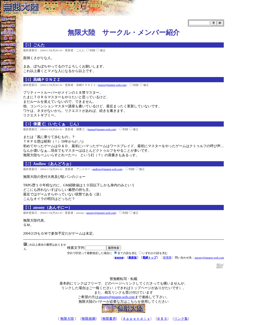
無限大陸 (67, 318)
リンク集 (181, 318)
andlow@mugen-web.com (107, 169)
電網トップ (149, 257)
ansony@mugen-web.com (101, 212)
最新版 (132, 257)
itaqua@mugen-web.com (102, 129)
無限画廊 (88, 318)
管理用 (167, 257)
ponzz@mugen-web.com (112, 85)
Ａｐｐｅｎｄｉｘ (136, 318)
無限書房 (109, 318)
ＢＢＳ (162, 318)
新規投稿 (119, 258)
